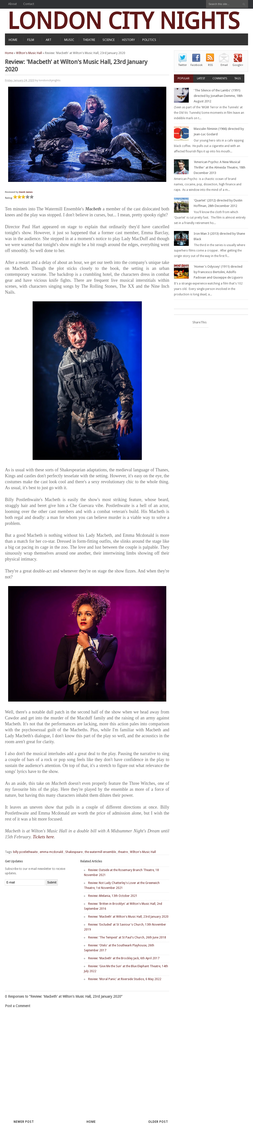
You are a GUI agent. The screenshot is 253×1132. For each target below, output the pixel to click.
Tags (237, 78)
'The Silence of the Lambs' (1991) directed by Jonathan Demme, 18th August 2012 (218, 95)
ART (48, 40)
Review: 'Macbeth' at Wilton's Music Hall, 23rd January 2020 (128, 916)
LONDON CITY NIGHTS (123, 20)
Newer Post (24, 1122)
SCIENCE (109, 40)
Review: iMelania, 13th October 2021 (112, 896)
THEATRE (89, 40)
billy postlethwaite (25, 852)
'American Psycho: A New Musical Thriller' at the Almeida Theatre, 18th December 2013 (219, 167)
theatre (123, 852)
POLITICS (149, 40)
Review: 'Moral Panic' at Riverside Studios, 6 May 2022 (124, 979)
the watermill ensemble (100, 852)
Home (9, 53)
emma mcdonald (51, 852)
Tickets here (43, 836)
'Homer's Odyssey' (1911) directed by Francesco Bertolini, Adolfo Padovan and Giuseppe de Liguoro (218, 272)
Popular (184, 78)
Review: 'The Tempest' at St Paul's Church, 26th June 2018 (127, 937)
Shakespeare (74, 852)
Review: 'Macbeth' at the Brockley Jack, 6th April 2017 (123, 958)
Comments (219, 78)
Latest (201, 78)
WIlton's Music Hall (29, 53)
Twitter (182, 65)
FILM (30, 40)
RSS (210, 65)
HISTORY (128, 40)
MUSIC (69, 40)
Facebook (196, 65)
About (12, 4)
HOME (13, 40)
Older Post (158, 1122)
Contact (28, 4)
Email (224, 65)
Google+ (237, 65)
